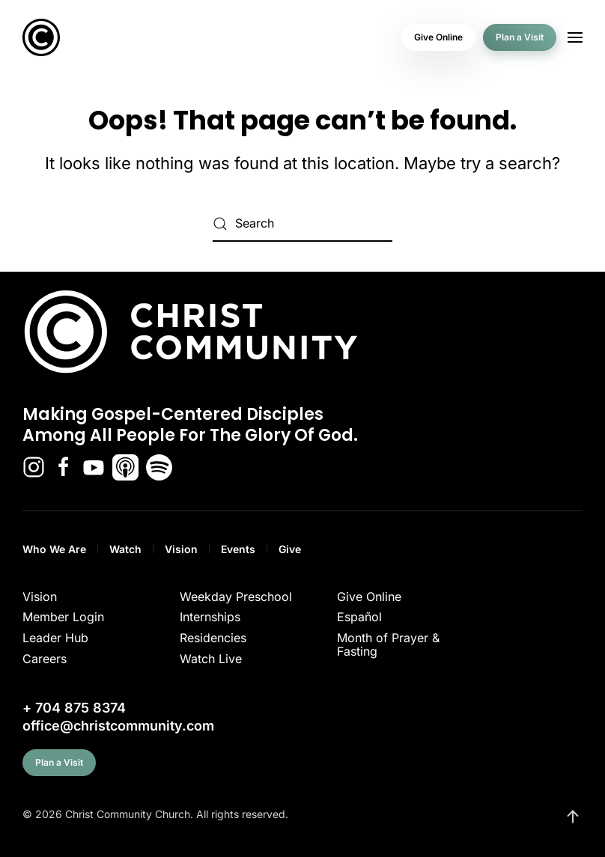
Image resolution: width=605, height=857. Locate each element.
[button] (575, 37)
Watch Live (211, 658)
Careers (44, 658)
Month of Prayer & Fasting (388, 644)
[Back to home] (41, 37)
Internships (210, 616)
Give (290, 549)
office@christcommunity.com (118, 726)
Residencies (213, 637)
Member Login (63, 616)
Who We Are (54, 549)
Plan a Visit (520, 37)
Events (238, 549)
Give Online (438, 37)
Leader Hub (55, 637)
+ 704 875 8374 (74, 708)
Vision (181, 549)
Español (359, 616)
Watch (125, 549)
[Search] (302, 224)
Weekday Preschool (236, 596)
